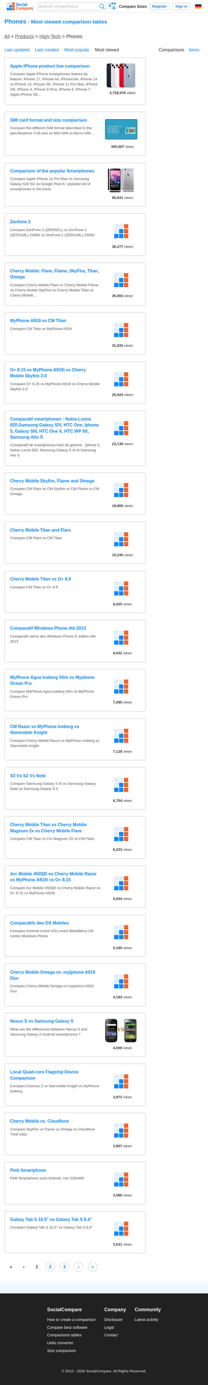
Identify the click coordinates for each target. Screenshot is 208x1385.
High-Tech (50, 36)
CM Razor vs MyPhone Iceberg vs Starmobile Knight (44, 729)
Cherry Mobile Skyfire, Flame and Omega (52, 481)
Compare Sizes (133, 6)
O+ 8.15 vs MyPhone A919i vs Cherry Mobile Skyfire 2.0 (48, 373)
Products (24, 36)
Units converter (60, 1343)
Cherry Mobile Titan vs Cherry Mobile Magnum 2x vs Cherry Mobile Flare (48, 827)
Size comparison (61, 1351)
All (7, 36)
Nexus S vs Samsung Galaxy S (41, 1021)
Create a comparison (112, 7)
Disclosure (113, 1319)
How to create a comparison (71, 1319)
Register (159, 6)
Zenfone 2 (20, 221)
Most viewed (107, 50)
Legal (109, 1327)
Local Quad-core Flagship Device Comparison (44, 1075)
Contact (111, 1335)
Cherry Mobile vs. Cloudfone (39, 1121)
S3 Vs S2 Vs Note (28, 775)
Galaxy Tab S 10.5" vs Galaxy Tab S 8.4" (51, 1219)
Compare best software (67, 1327)
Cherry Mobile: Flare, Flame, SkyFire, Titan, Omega (54, 274)
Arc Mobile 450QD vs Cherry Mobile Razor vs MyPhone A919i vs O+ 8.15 (53, 877)
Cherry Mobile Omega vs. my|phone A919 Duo (52, 975)
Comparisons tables (64, 1335)
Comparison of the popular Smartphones (52, 171)
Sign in (181, 6)
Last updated (17, 50)
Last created (47, 50)
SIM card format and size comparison (48, 120)
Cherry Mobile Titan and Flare (40, 530)
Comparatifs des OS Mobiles (39, 923)
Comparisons (171, 50)
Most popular (77, 50)
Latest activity (146, 1319)
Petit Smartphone (28, 1170)
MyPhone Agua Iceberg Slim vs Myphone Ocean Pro (52, 680)
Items (194, 50)
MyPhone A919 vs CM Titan (38, 320)
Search (102, 6)
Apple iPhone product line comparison (49, 66)
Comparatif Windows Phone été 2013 (48, 628)
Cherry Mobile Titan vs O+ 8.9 (40, 579)
